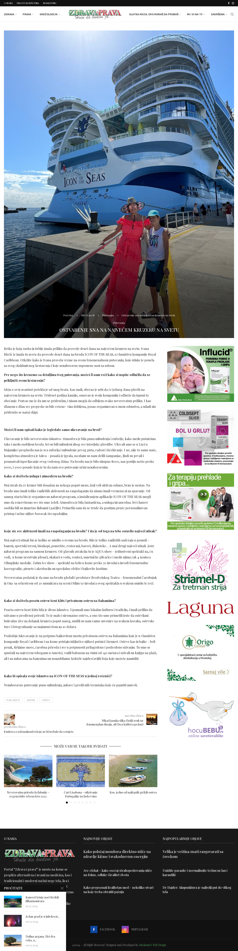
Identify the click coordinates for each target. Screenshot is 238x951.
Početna (68, 315)
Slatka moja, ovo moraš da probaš (153, 14)
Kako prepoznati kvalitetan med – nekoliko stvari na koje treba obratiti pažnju (118, 889)
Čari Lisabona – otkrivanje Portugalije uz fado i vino (81, 794)
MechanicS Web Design (152, 945)
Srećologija (49, 14)
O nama (8, 3)
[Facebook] (228, 3)
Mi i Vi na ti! (195, 14)
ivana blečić (13, 700)
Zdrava (9, 14)
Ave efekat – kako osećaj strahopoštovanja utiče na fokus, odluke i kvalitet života (117, 872)
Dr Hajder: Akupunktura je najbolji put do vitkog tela (197, 889)
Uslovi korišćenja (28, 3)
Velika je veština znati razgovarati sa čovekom (193, 854)
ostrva (46, 700)
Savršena (218, 14)
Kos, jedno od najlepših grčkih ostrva (133, 792)
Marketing (49, 3)
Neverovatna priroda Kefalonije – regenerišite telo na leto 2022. (28, 794)
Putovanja (108, 315)
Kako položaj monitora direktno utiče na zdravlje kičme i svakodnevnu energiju (117, 854)
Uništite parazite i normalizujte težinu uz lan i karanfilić (195, 872)
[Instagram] (233, 3)
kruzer (31, 700)
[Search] (232, 14)
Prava (27, 14)
